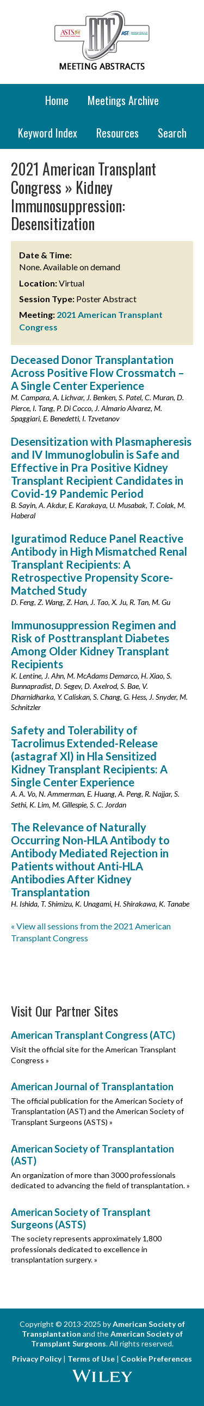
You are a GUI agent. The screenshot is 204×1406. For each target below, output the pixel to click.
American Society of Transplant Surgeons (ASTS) (81, 1218)
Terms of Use (91, 1358)
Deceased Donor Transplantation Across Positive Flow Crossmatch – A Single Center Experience (97, 372)
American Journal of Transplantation (92, 1086)
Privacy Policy (36, 1358)
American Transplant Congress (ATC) (93, 1035)
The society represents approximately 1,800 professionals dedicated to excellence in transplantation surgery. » (86, 1249)
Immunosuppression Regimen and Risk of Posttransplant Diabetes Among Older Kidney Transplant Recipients (93, 645)
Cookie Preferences (156, 1358)
